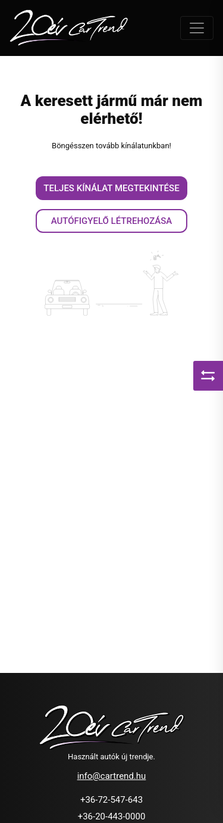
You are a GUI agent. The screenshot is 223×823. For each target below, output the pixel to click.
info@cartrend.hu (111, 776)
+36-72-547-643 (111, 799)
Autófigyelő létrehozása (111, 221)
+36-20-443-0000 (112, 816)
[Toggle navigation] (196, 28)
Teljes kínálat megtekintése (111, 188)
